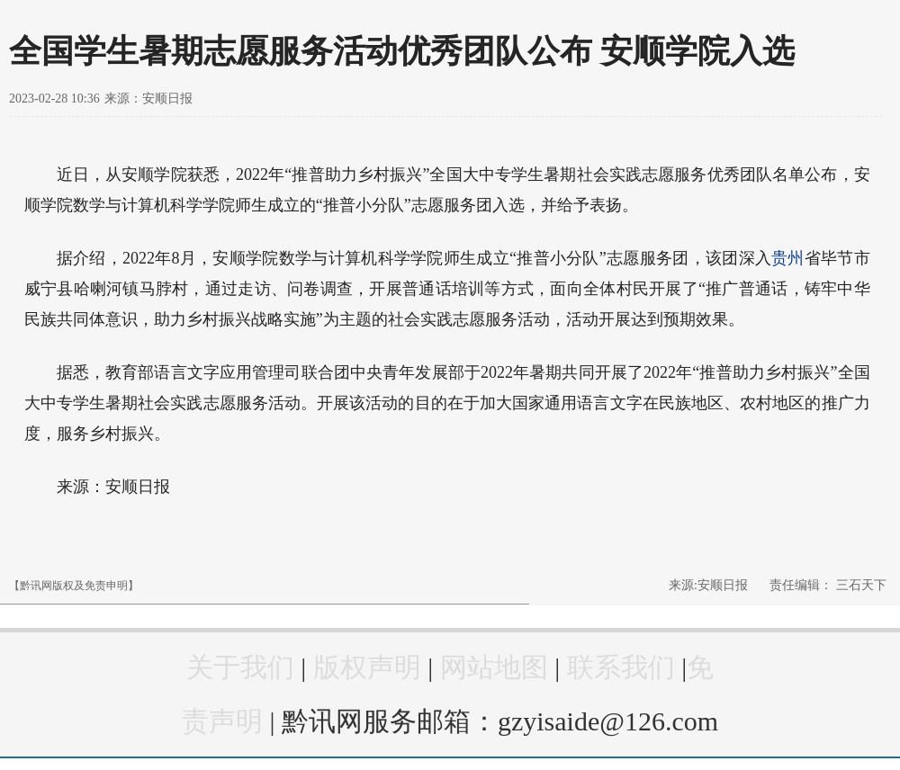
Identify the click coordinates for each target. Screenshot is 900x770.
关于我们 (240, 667)
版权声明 (367, 667)
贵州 (788, 258)
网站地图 (494, 667)
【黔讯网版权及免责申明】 (74, 585)
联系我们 (621, 667)
